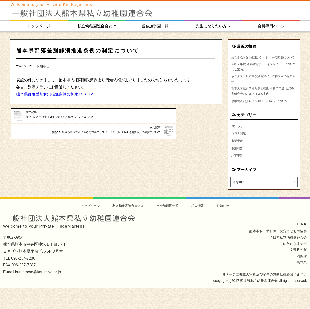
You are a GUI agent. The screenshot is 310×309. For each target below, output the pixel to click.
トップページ (38, 26)
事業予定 (238, 160)
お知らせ (43, 66)
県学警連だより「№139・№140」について (262, 116)
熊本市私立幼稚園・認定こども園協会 (278, 252)
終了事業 (238, 176)
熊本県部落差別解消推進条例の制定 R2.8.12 (54, 94)
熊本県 (302, 283)
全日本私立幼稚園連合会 (288, 258)
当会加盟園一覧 (155, 26)
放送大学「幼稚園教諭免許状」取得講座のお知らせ (263, 88)
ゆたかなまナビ (295, 264)
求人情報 (200, 226)
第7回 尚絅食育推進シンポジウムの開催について (263, 60)
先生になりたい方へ (213, 26)
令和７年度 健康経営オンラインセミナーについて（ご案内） (264, 74)
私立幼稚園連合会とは (97, 26)
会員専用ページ (271, 26)
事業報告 (238, 168)
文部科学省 (298, 270)
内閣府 (302, 277)
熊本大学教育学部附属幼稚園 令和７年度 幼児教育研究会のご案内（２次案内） (262, 102)
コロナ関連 (239, 153)
